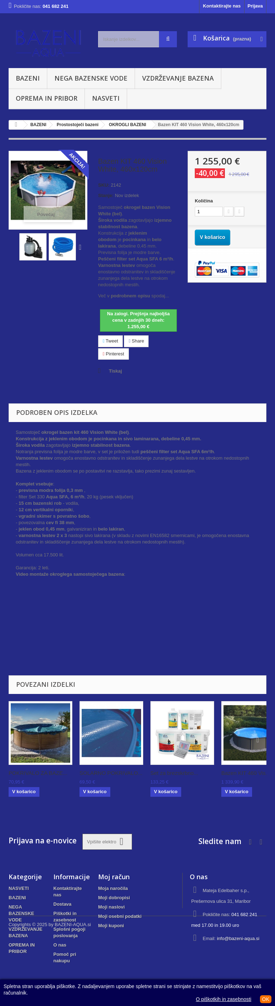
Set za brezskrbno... (174, 773)
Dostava (62, 904)
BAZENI (28, 78)
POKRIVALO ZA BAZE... (38, 773)
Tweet (110, 341)
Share (136, 341)
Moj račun (114, 876)
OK (265, 999)
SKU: (104, 185)
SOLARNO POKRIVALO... (111, 773)
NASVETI (106, 98)
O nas (59, 945)
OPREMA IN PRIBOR (46, 98)
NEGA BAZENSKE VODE (90, 78)
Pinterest (113, 353)
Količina (204, 200)
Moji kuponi (111, 925)
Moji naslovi (111, 907)
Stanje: (106, 195)
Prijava (255, 6)
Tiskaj (115, 371)
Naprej (81, 246)
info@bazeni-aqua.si (238, 938)
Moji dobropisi (114, 897)
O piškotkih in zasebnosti (223, 999)
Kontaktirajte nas (222, 6)
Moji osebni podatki (119, 916)
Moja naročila (113, 888)
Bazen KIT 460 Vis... (245, 773)
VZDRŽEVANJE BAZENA (178, 78)
